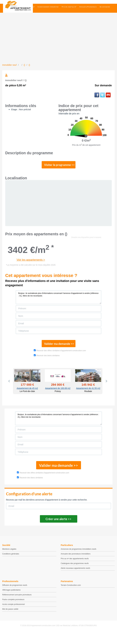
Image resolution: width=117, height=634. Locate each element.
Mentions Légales (9, 551)
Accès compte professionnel (13, 606)
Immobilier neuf (28, 7)
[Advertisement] (58, 41)
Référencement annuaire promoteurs (17, 597)
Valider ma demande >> (58, 345)
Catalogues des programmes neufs (75, 565)
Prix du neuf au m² (69, 7)
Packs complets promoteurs (13, 601)
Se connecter (105, 7)
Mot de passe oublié (10, 611)
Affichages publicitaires (11, 592)
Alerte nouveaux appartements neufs (75, 570)
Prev (9, 383)
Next (106, 383)
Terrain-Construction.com (71, 587)
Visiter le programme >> (59, 165)
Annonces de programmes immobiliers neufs (78, 551)
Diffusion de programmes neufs (14, 587)
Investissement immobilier (48, 7)
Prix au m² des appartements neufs (75, 560)
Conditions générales (10, 556)
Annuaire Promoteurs (88, 7)
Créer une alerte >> (58, 521)
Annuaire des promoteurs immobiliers (76, 556)
